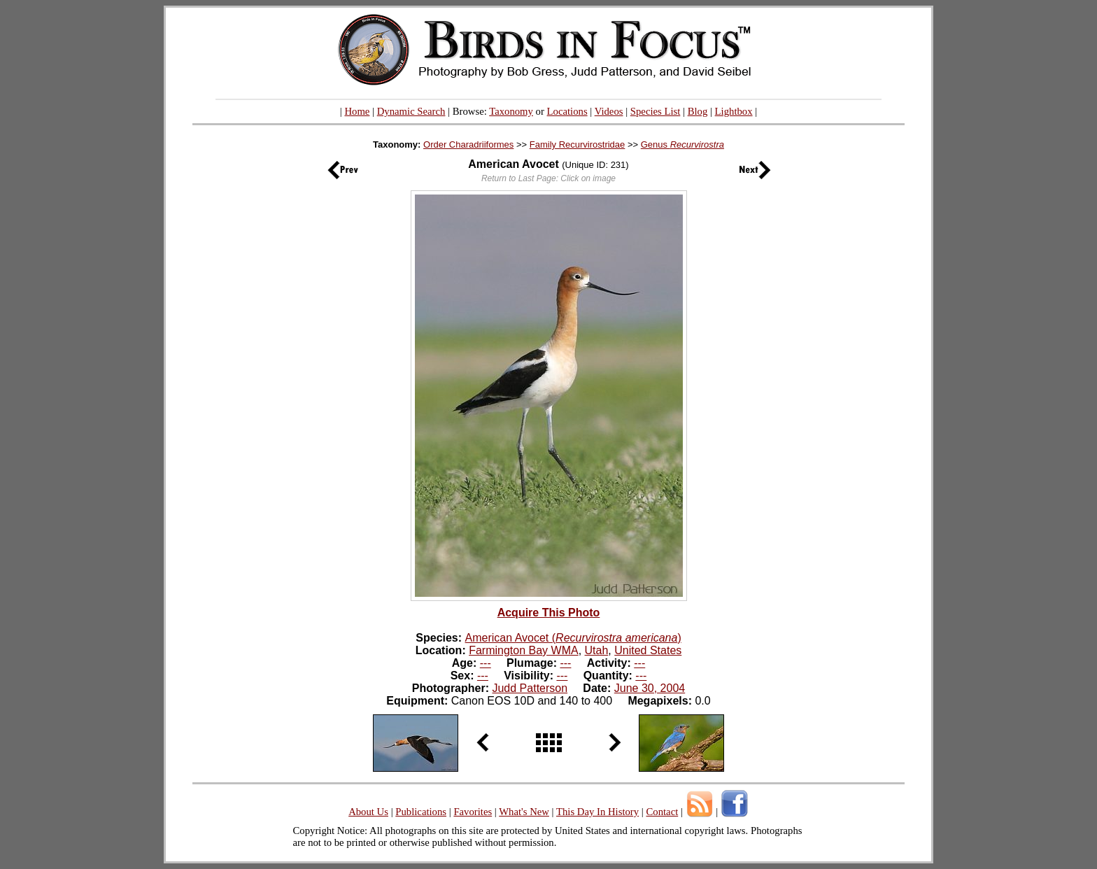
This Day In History (597, 811)
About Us (368, 811)
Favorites (472, 811)
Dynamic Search (411, 111)
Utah (597, 650)
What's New (524, 811)
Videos (609, 111)
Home (356, 111)
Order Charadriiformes (468, 144)
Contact (662, 811)
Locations (567, 111)
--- (485, 663)
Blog (698, 111)
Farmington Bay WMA (523, 650)
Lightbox (734, 111)
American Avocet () (573, 638)
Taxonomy (511, 111)
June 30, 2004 (649, 688)
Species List (655, 111)
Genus (682, 144)
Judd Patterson (529, 688)
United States (647, 650)
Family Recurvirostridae (577, 144)
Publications (420, 811)
